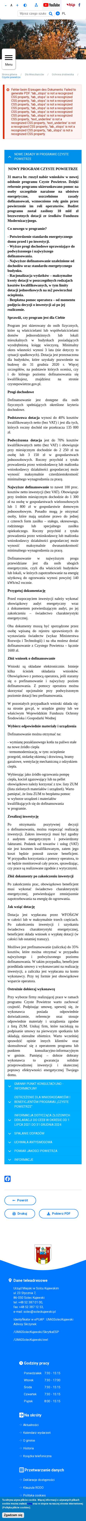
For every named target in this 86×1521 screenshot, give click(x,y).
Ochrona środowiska (63, 74)
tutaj (29, 1504)
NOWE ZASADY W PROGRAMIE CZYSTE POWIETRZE (38, 157)
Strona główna (9, 74)
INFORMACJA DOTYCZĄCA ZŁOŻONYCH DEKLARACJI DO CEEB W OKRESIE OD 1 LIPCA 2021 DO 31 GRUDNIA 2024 (38, 1119)
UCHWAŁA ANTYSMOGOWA (29, 1143)
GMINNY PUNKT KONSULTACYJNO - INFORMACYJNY (35, 1087)
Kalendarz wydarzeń (37, 1433)
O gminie (29, 1440)
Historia (28, 1448)
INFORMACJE (20, 1161)
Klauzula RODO (33, 1487)
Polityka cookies (34, 1495)
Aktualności (31, 1425)
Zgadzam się (13, 1515)
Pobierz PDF (61, 1213)
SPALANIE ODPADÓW (25, 1135)
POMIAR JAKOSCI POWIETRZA (32, 1152)
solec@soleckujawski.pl (39, 1312)
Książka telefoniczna (37, 1456)
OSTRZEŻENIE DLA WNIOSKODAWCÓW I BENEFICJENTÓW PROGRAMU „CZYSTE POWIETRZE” (38, 1101)
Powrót (22, 1200)
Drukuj (22, 1213)
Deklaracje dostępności (39, 1480)
